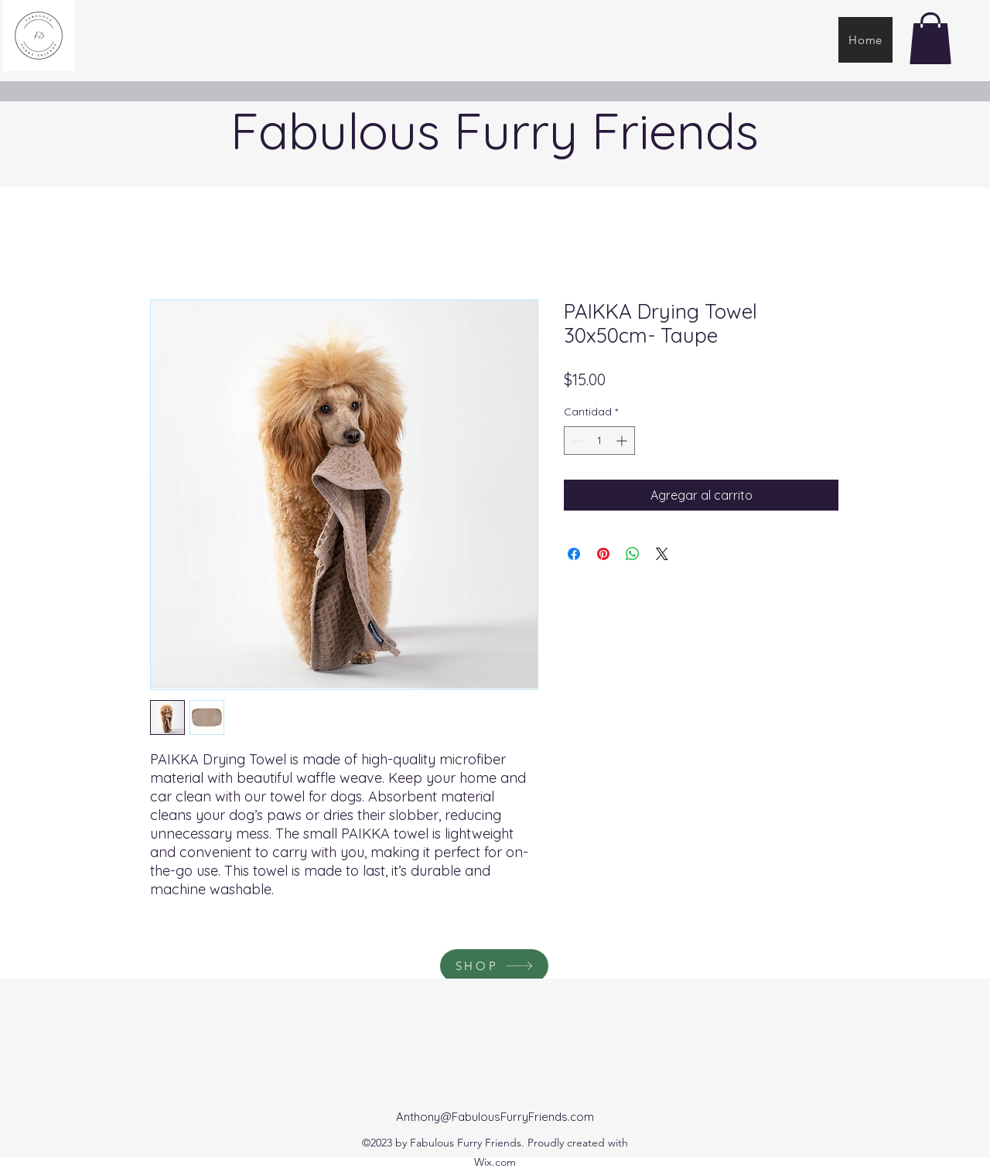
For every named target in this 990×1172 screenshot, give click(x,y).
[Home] (865, 40)
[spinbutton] (599, 440)
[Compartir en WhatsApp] (632, 554)
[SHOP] (494, 965)
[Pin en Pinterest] (603, 554)
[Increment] (623, 440)
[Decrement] (575, 440)
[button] (930, 38)
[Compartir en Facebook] (574, 554)
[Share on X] (662, 554)
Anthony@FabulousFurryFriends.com (495, 1116)
